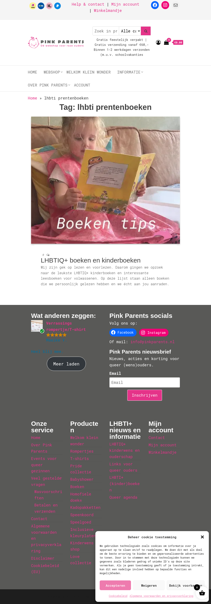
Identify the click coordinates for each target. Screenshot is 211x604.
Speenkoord (82, 514)
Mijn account (125, 4)
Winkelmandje (108, 10)
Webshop (52, 72)
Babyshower (82, 479)
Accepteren (115, 585)
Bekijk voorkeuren (185, 585)
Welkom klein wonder (88, 72)
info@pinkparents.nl (152, 341)
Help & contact (88, 4)
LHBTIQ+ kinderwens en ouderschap (124, 450)
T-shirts (79, 458)
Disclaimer (42, 558)
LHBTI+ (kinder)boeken (124, 483)
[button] (202, 537)
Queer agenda (123, 497)
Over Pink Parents (48, 85)
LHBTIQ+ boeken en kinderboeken (91, 260)
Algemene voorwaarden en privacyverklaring (161, 596)
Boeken (77, 486)
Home (32, 72)
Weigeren (149, 585)
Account (82, 85)
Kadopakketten (85, 507)
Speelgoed (80, 522)
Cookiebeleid (118, 596)
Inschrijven (144, 395)
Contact (39, 518)
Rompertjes (82, 451)
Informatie (128, 72)
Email (115, 373)
